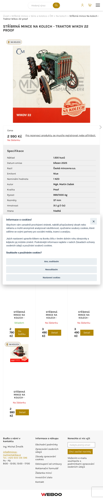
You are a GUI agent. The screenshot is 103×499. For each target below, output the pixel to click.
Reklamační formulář (46, 468)
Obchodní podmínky (46, 444)
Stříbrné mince (19, 16)
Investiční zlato (43, 477)
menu (98, 5)
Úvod (6, 16)
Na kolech (61, 16)
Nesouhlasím (51, 269)
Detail (54, 332)
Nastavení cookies (51, 277)
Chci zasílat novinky (80, 451)
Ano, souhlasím (51, 261)
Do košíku (22, 333)
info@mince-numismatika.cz (12, 453)
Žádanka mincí (43, 472)
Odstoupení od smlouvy (48, 463)
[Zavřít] (93, 221)
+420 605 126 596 (17, 457)
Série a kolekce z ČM (42, 16)
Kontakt (39, 481)
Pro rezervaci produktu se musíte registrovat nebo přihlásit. (61, 135)
